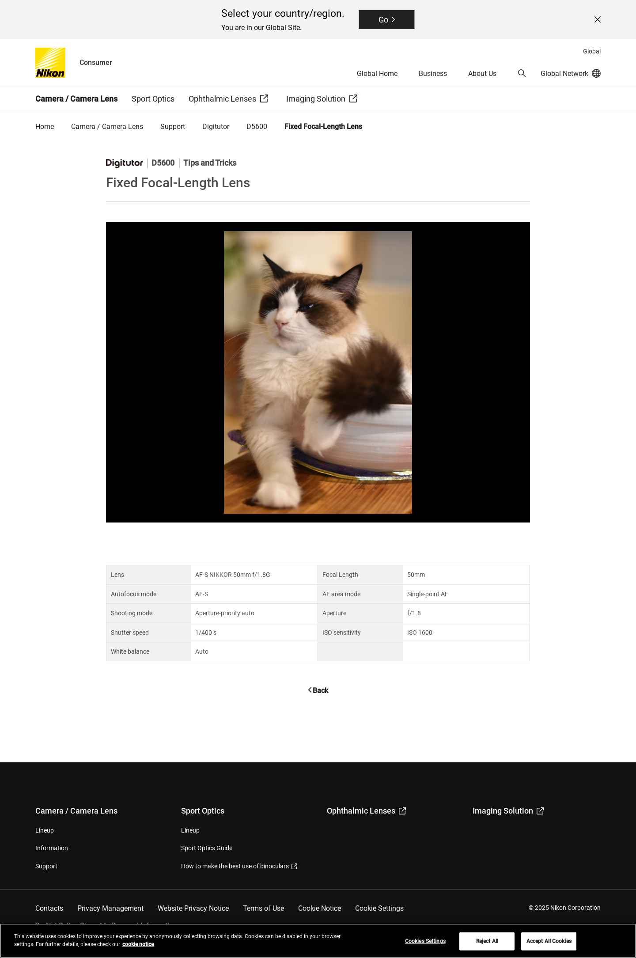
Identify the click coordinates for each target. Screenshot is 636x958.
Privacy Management (110, 908)
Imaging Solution (508, 810)
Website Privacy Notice (193, 908)
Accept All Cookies (549, 946)
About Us (482, 73)
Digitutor (215, 126)
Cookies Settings (425, 946)
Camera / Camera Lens (107, 126)
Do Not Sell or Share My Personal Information (106, 925)
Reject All (487, 946)
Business (433, 73)
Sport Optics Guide (206, 848)
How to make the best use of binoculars (239, 866)
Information (51, 848)
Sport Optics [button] (153, 98)
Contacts (49, 908)
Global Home (377, 73)
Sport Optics (202, 810)
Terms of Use (263, 908)
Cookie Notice (319, 908)
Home (44, 126)
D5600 (256, 126)
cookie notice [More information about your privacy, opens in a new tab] (138, 949)
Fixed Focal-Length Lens (323, 126)
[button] (522, 73)
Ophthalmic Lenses (366, 810)
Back (320, 690)
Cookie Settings (379, 908)
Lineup (44, 830)
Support (172, 126)
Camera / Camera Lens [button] (76, 98)
